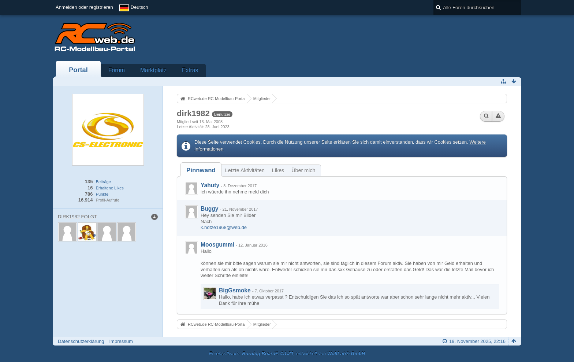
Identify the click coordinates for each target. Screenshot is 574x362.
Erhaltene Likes (110, 188)
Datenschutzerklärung (81, 341)
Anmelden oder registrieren (84, 7)
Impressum (121, 341)
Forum (116, 70)
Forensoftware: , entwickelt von (287, 353)
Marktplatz (153, 70)
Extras (190, 70)
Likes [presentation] (278, 170)
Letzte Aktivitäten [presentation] (245, 170)
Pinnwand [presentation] (201, 170)
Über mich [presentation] (303, 170)
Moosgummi (217, 244)
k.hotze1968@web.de (224, 227)
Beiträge (103, 182)
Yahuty (210, 185)
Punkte (102, 194)
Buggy (210, 209)
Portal (78, 70)
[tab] (200, 170)
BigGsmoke (235, 290)
